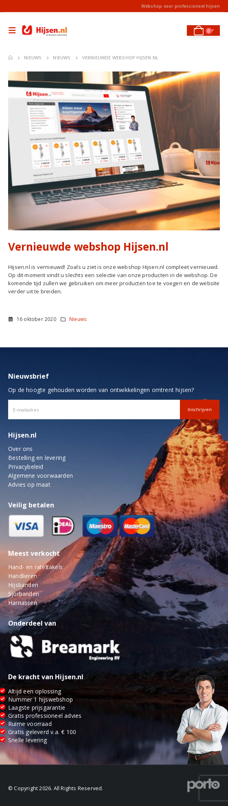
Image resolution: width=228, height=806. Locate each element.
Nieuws (78, 319)
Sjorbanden (23, 594)
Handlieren (22, 576)
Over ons (20, 449)
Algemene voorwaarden (40, 475)
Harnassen (22, 603)
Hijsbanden (23, 585)
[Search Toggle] (175, 30)
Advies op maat (29, 484)
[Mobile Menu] (14, 30)
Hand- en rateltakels (35, 567)
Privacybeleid (26, 466)
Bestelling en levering (37, 458)
